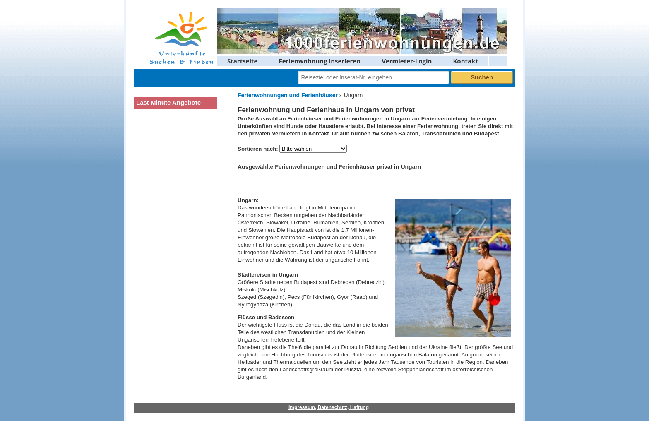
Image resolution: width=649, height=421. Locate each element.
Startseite (242, 61)
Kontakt (465, 61)
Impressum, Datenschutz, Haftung (328, 407)
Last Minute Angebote (168, 102)
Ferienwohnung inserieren (320, 61)
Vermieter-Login (407, 61)
